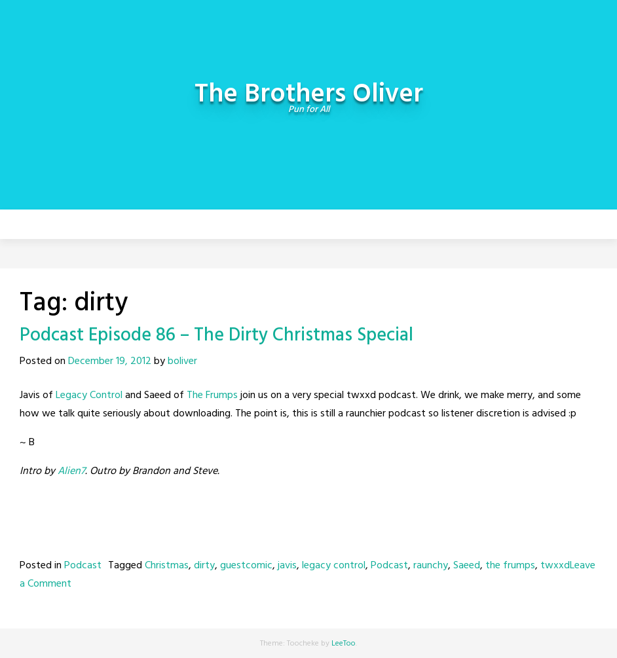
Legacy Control (89, 395)
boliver (182, 361)
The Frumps (212, 395)
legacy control (333, 565)
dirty (204, 565)
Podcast (83, 565)
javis (287, 565)
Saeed (466, 565)
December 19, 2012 (109, 361)
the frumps (510, 565)
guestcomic (246, 565)
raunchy (430, 565)
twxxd (555, 565)
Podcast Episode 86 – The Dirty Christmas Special (216, 335)
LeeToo (343, 643)
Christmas (167, 565)
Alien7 (71, 471)
